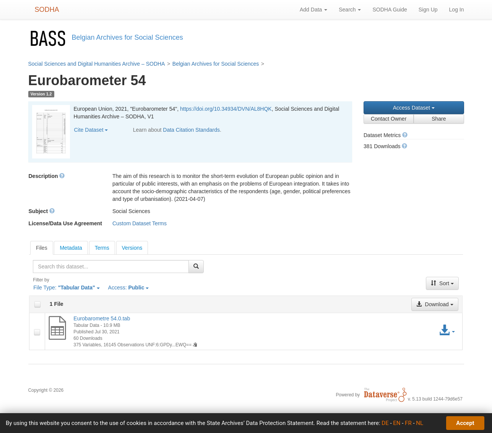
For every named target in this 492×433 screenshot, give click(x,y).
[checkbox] (37, 304)
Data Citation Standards (191, 130)
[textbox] (110, 266)
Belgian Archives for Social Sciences (215, 64)
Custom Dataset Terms (139, 223)
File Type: (66, 287)
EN (396, 423)
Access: (128, 287)
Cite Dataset (91, 130)
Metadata (71, 248)
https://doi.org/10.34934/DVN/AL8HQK (226, 109)
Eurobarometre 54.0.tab (101, 318)
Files (41, 248)
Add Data (313, 9)
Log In (456, 9)
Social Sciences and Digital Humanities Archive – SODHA (96, 64)
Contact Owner (388, 119)
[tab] (41, 248)
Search (350, 9)
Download (434, 304)
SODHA (47, 9)
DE (385, 423)
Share (439, 119)
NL (419, 423)
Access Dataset (414, 108)
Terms (102, 248)
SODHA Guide (389, 9)
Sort (442, 283)
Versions (132, 248)
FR (408, 423)
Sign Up (428, 9)
